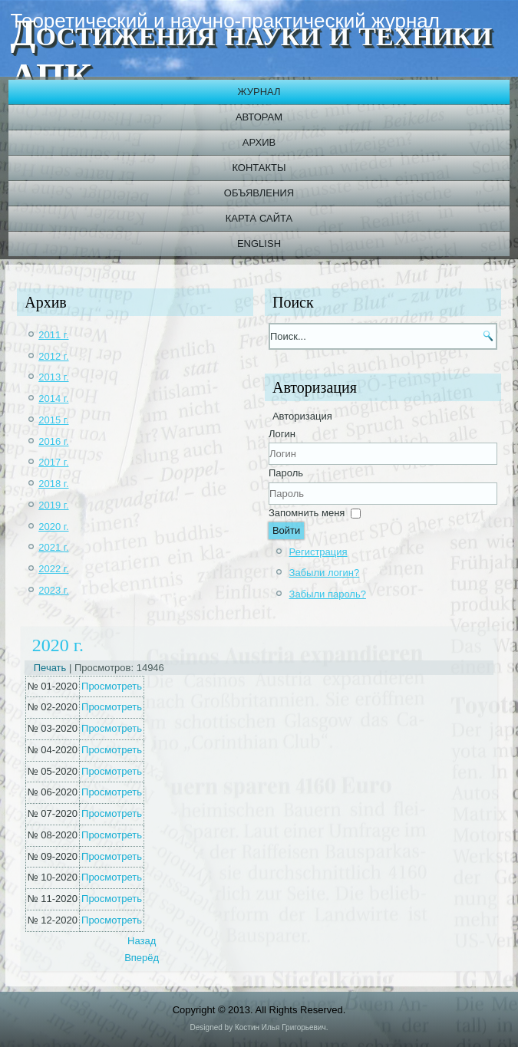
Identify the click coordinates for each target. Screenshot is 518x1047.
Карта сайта (259, 218)
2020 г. (53, 526)
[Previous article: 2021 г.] (141, 941)
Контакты (258, 167)
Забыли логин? (324, 572)
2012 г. (53, 356)
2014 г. (53, 398)
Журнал (258, 91)
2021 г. (53, 547)
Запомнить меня (307, 513)
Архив (259, 142)
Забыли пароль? (327, 594)
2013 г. (53, 377)
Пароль (286, 473)
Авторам (259, 117)
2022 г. (53, 569)
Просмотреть (111, 686)
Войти (286, 530)
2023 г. (53, 590)
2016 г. (53, 441)
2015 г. (53, 420)
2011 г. (53, 335)
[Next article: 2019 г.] (141, 957)
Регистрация (318, 552)
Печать (51, 667)
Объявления (259, 193)
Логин (282, 434)
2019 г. (53, 505)
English (259, 243)
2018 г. (53, 483)
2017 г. (53, 462)
